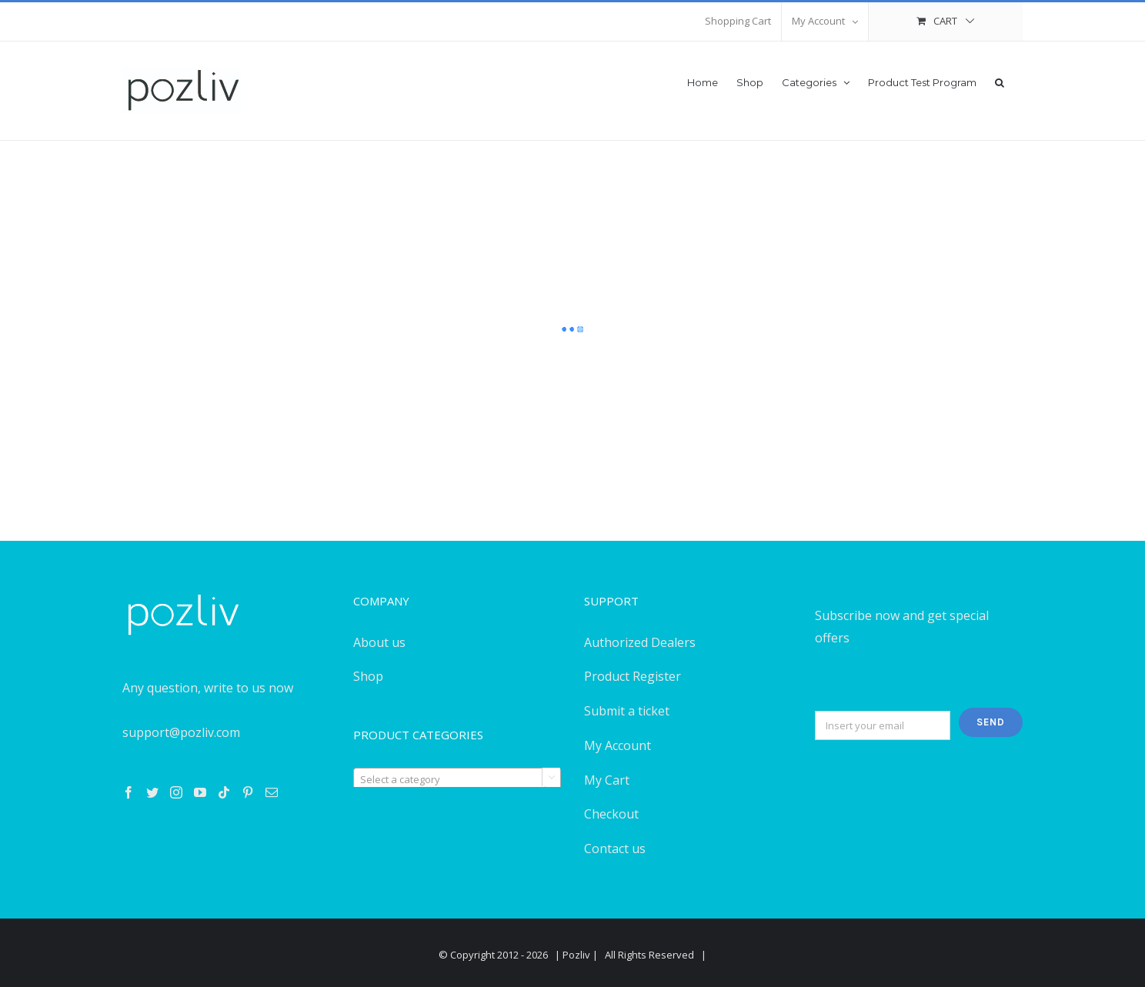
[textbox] (457, 779)
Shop (368, 676)
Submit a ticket (626, 710)
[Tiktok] (224, 792)
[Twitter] (152, 792)
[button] (999, 81)
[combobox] (457, 778)
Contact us (615, 848)
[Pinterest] (248, 792)
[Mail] (271, 792)
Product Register (632, 676)
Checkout (611, 813)
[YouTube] (200, 792)
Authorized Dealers (640, 642)
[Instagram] (176, 792)
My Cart (606, 780)
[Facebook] (128, 792)
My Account (617, 745)
